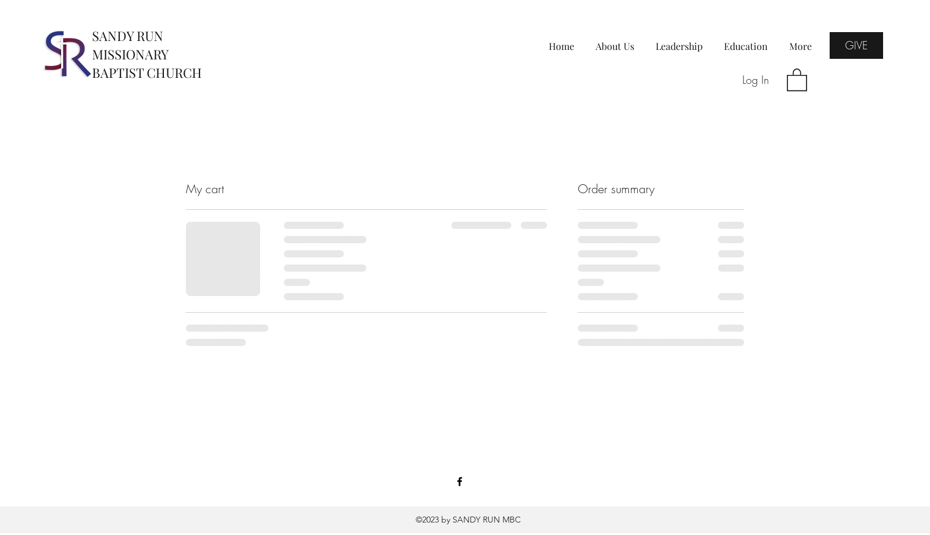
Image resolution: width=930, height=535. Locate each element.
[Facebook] (460, 481)
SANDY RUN (127, 36)
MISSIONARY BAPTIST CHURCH (147, 63)
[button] (797, 79)
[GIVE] (856, 45)
